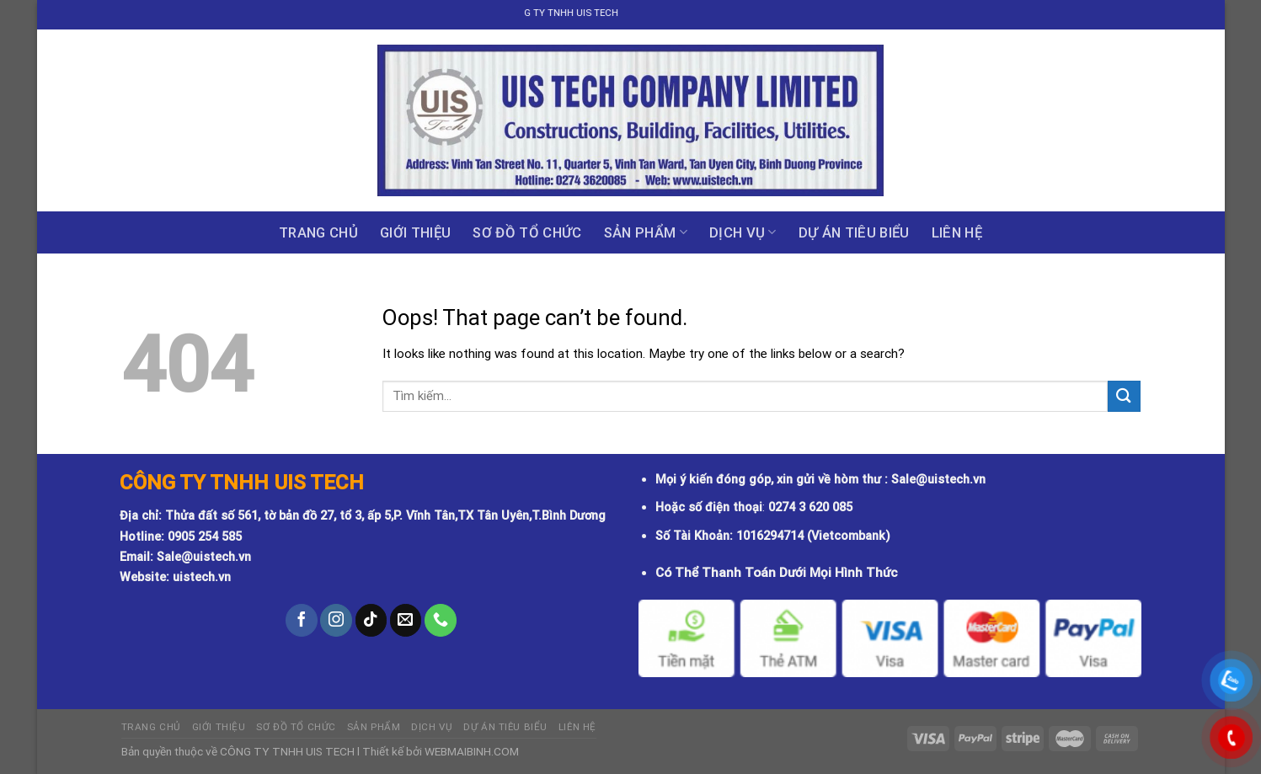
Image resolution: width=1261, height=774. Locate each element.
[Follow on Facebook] (302, 620)
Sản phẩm (645, 232)
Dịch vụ (743, 232)
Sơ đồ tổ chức (527, 232)
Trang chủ (318, 232)
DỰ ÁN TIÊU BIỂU (854, 232)
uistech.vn (202, 577)
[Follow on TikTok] (371, 620)
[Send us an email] (406, 620)
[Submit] (1124, 396)
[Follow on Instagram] (336, 620)
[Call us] (441, 620)
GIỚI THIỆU (415, 232)
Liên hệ (957, 232)
